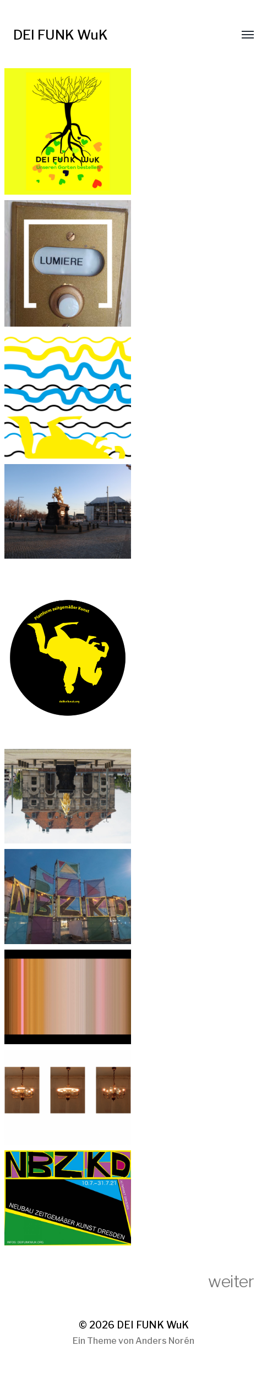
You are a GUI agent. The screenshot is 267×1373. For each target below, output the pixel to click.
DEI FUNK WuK (60, 35)
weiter (231, 1281)
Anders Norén (164, 1341)
